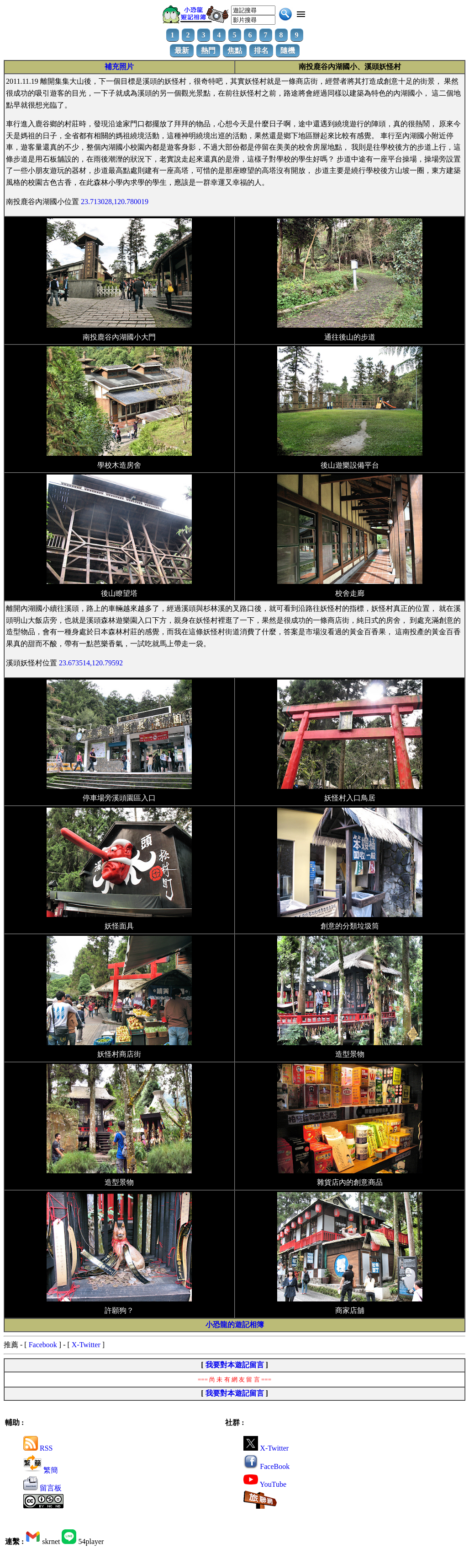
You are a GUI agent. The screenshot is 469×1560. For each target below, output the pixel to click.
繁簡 (40, 1470)
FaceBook (266, 1466)
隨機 (287, 50)
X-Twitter (86, 1345)
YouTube (264, 1484)
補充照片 (119, 66)
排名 (261, 50)
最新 (181, 50)
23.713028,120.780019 (114, 201)
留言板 (42, 1488)
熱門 (208, 50)
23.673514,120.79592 (91, 663)
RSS (38, 1448)
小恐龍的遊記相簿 (235, 1324)
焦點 (234, 50)
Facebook (43, 1345)
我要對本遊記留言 (235, 1365)
